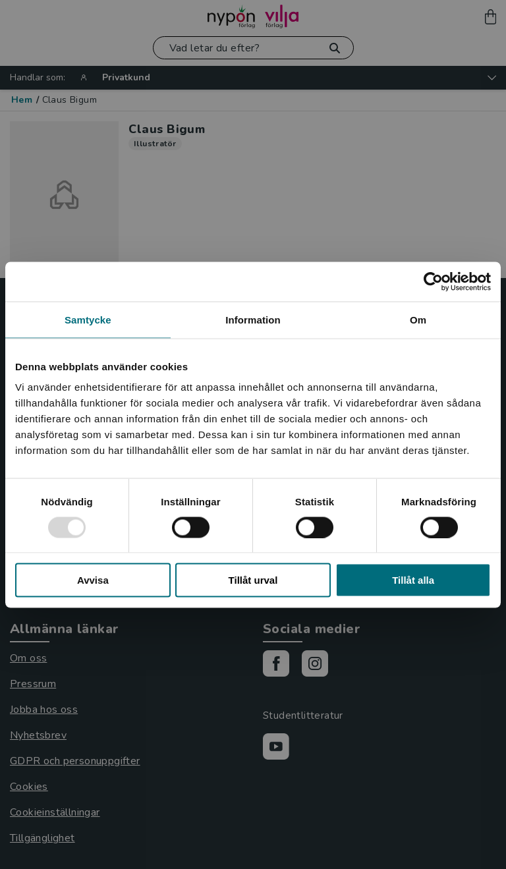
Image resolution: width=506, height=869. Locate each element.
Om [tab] (418, 319)
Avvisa (93, 580)
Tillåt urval (253, 580)
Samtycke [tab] (88, 319)
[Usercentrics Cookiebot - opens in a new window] (433, 281)
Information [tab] (253, 319)
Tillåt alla (413, 580)
